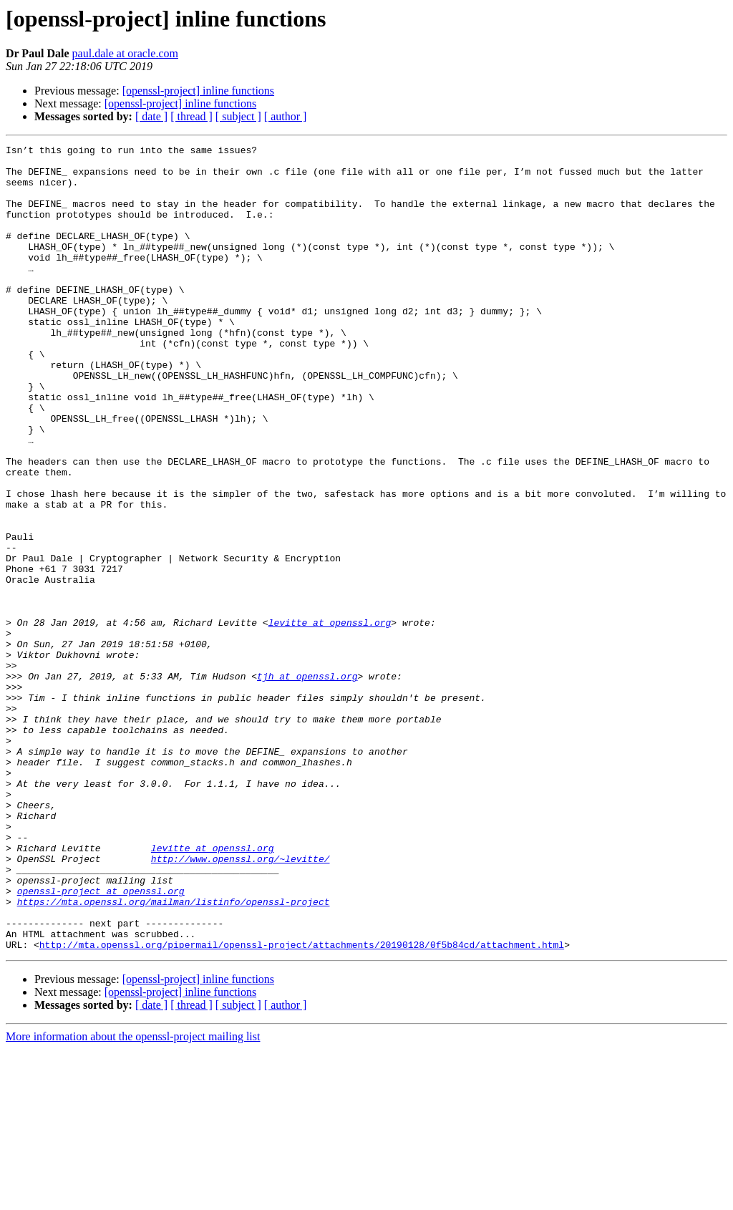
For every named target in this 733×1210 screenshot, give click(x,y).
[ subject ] (238, 116)
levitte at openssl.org (330, 718)
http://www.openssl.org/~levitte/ (240, 1002)
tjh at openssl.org (307, 783)
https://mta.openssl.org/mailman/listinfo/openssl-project (173, 1053)
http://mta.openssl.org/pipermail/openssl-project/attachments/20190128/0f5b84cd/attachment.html (301, 1105)
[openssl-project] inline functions (198, 90)
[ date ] (151, 116)
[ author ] (285, 116)
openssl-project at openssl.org (101, 1041)
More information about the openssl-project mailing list (133, 1197)
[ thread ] (191, 116)
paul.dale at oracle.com (125, 53)
